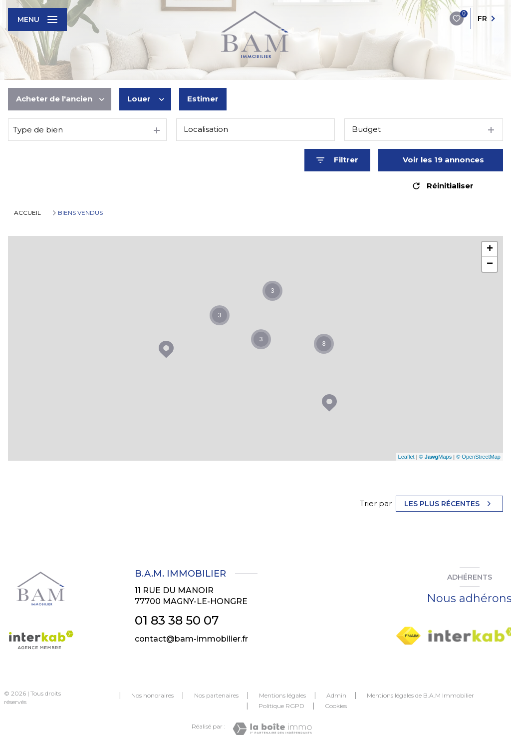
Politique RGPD (281, 706)
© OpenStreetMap (478, 457)
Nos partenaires (216, 695)
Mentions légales (282, 695)
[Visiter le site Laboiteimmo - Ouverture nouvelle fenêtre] (272, 729)
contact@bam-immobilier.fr (191, 639)
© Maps (435, 457)
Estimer (203, 98)
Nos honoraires (152, 695)
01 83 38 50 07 (177, 620)
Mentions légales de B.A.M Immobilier (420, 695)
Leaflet (406, 457)
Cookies (336, 706)
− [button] (490, 264)
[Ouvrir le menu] (37, 19)
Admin (336, 695)
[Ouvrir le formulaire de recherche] (337, 160)
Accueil (27, 212)
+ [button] (490, 249)
